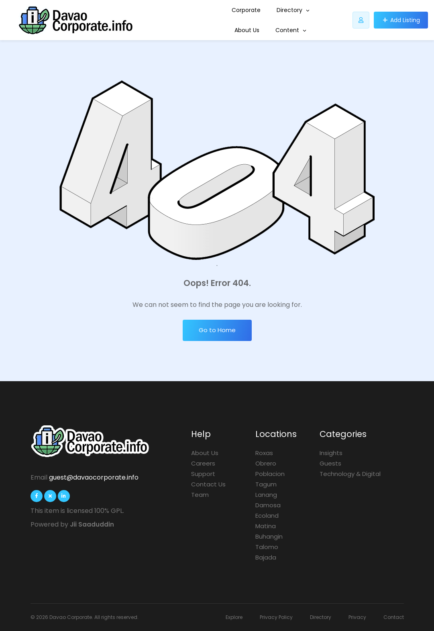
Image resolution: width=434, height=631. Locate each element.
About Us (246, 30)
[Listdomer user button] (361, 20)
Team (200, 494)
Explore (234, 617)
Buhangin (269, 536)
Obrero (265, 463)
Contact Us (208, 484)
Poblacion (270, 474)
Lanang (266, 494)
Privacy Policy (276, 617)
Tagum (266, 484)
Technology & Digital (350, 474)
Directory (293, 10)
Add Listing (405, 20)
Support (203, 474)
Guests (330, 463)
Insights (331, 453)
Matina (265, 526)
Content (290, 30)
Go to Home (217, 330)
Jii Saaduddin (92, 524)
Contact (393, 617)
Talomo (266, 547)
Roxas (264, 453)
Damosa (268, 505)
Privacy (357, 617)
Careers (203, 463)
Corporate (246, 10)
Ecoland (267, 515)
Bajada (265, 557)
